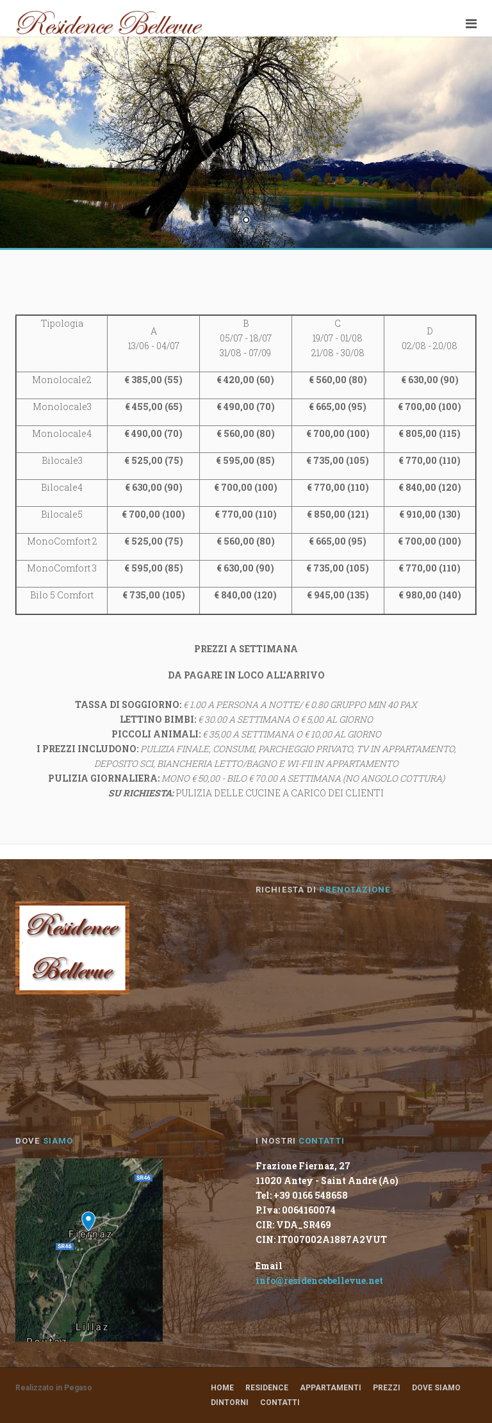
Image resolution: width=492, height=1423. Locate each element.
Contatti (280, 1402)
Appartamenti (330, 1387)
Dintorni (230, 1402)
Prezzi (386, 1387)
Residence (266, 1387)
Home (222, 1387)
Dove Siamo (436, 1387)
